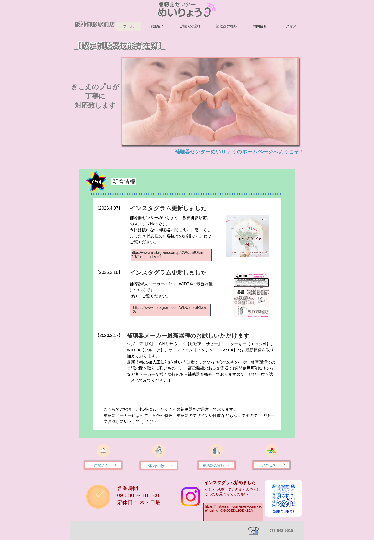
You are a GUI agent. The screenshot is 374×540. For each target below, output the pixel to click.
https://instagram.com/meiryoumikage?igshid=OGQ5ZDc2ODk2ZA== (233, 508)
